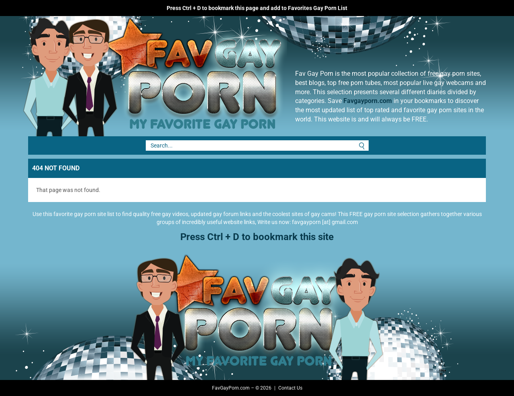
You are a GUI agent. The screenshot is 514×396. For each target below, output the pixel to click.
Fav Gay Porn (219, 76)
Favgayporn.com (367, 101)
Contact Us (290, 388)
